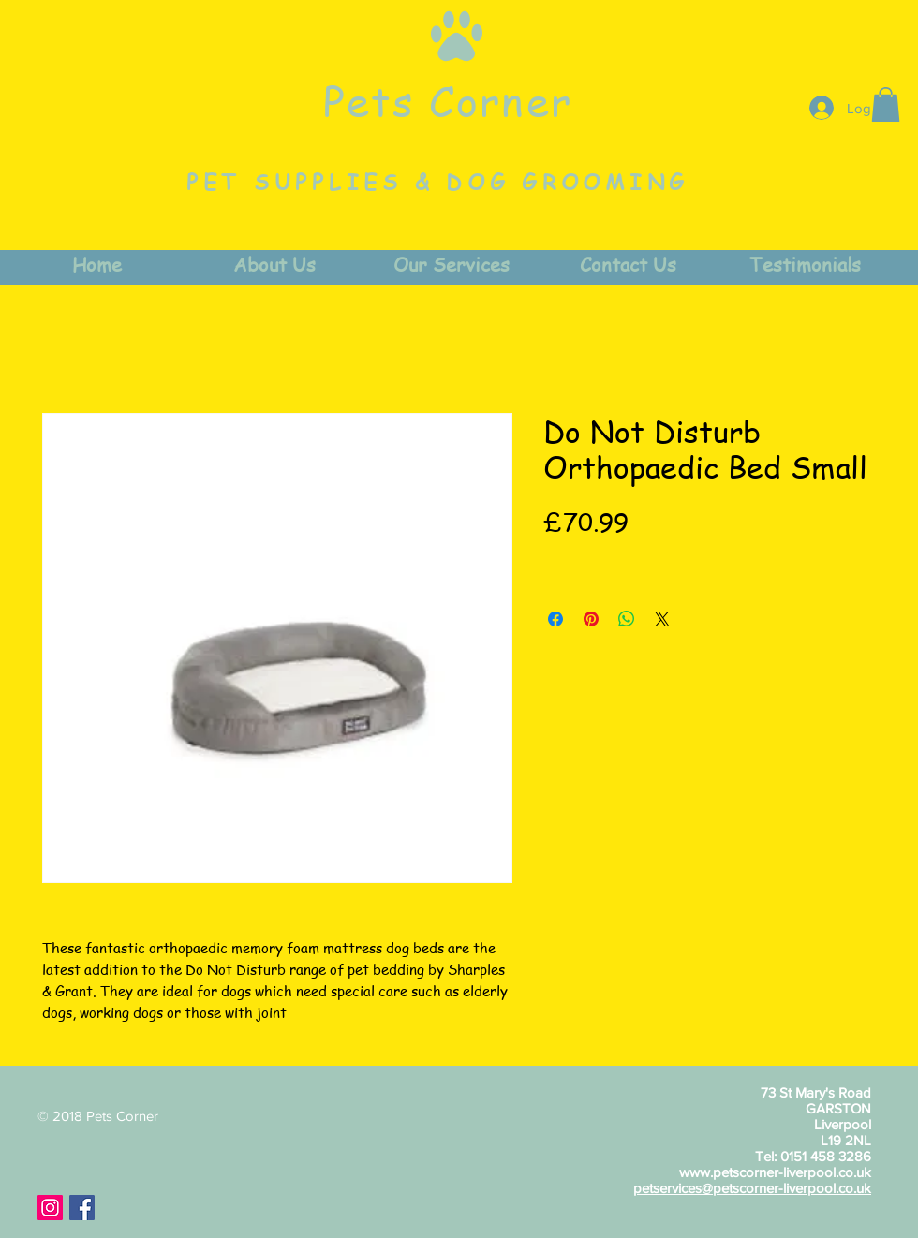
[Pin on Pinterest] (591, 619)
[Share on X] (662, 619)
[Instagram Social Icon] (50, 1207)
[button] (885, 104)
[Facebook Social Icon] (82, 1207)
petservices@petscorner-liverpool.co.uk (752, 1188)
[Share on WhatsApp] (626, 619)
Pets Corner (447, 100)
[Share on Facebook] (555, 619)
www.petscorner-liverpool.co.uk (775, 1172)
